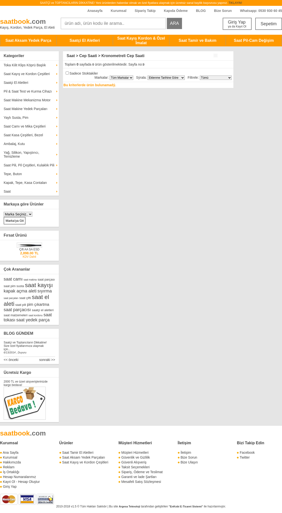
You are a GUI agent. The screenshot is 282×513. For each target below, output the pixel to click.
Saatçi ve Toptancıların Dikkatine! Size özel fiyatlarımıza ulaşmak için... (25, 346)
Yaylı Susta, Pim (16, 118)
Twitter (245, 457)
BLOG (201, 11)
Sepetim (269, 23)
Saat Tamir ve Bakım (197, 40)
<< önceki (11, 360)
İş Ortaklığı (11, 472)
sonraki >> (47, 360)
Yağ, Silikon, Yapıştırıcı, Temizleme (21, 154)
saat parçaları (11, 298)
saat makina (30, 279)
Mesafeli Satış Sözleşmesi (141, 482)
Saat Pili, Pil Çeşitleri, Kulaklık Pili (29, 165)
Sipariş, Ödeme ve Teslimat (142, 472)
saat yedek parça (33, 319)
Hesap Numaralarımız (19, 477)
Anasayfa (94, 11)
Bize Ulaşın (189, 462)
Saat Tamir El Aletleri (77, 452)
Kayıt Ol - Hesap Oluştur (21, 482)
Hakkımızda (12, 462)
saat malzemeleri (15, 315)
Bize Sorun (223, 11)
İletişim (184, 443)
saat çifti (25, 298)
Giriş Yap (237, 24)
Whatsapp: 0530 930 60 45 (261, 11)
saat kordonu (35, 315)
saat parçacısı (17, 309)
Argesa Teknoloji (129, 506)
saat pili (20, 305)
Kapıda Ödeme (176, 11)
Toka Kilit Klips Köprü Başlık (25, 65)
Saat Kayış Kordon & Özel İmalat (141, 40)
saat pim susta (14, 286)
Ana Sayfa (10, 452)
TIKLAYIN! (235, 3)
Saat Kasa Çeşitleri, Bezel (23, 135)
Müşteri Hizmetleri (135, 452)
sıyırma (44, 291)
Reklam (8, 467)
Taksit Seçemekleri (135, 467)
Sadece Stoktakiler (84, 73)
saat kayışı (39, 285)
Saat (7, 191)
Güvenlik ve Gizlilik (135, 457)
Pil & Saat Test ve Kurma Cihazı (28, 91)
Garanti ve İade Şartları (139, 477)
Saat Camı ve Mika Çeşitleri (25, 126)
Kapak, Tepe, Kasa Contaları (25, 183)
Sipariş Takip (146, 11)
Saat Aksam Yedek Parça (28, 40)
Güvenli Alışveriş (133, 462)
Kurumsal (118, 11)
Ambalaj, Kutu (14, 144)
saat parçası (46, 279)
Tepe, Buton (13, 174)
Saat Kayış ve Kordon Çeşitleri (27, 74)
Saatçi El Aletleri (85, 40)
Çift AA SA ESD (29, 249)
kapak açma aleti (20, 291)
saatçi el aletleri (43, 310)
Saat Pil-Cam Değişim (254, 40)
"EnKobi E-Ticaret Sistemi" (186, 506)
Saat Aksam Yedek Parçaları (83, 457)
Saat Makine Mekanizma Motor (27, 100)
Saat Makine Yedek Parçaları (25, 109)
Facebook (247, 452)
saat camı (13, 279)
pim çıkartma (38, 304)
